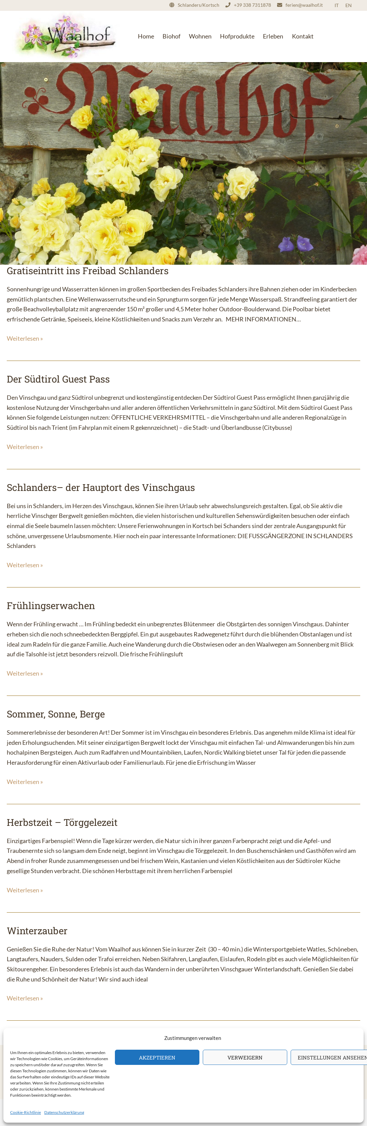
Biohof (171, 36)
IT (337, 5)
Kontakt (303, 36)
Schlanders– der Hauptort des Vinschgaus (101, 487)
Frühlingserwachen (51, 605)
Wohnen (200, 36)
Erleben (273, 36)
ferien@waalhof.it (304, 5)
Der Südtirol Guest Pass (58, 379)
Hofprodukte (237, 36)
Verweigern (245, 1057)
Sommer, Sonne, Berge (56, 714)
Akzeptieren (157, 1057)
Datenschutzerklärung (64, 1112)
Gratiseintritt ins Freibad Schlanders (88, 270)
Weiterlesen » (25, 339)
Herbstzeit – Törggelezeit (62, 822)
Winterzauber (37, 930)
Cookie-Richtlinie (25, 1112)
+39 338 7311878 (252, 5)
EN (348, 5)
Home (146, 36)
